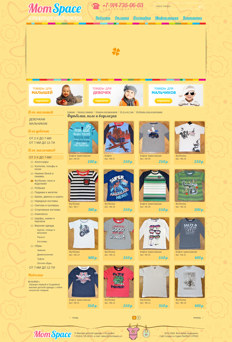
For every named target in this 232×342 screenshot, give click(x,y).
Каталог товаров (85, 112)
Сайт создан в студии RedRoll (175, 336)
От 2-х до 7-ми (40, 138)
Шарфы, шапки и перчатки (45, 220)
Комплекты (41, 214)
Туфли (40, 259)
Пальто (41, 237)
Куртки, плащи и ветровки (46, 231)
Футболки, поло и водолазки (45, 182)
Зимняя (41, 250)
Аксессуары (42, 161)
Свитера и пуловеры (47, 205)
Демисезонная (45, 254)
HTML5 (194, 336)
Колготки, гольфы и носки (46, 168)
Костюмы (42, 241)
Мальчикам (38, 123)
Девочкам (37, 119)
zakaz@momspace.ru (111, 336)
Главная (71, 112)
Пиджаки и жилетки (46, 192)
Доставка (142, 17)
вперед (197, 317)
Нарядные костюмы (46, 201)
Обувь (38, 245)
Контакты (192, 17)
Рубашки (40, 187)
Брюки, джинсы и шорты (49, 196)
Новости (102, 17)
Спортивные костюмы (47, 209)
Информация (166, 17)
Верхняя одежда (44, 225)
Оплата (122, 17)
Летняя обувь (44, 263)
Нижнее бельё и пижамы (44, 175)
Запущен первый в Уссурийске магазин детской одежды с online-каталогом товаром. (46, 287)
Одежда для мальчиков (106, 112)
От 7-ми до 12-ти (42, 142)
